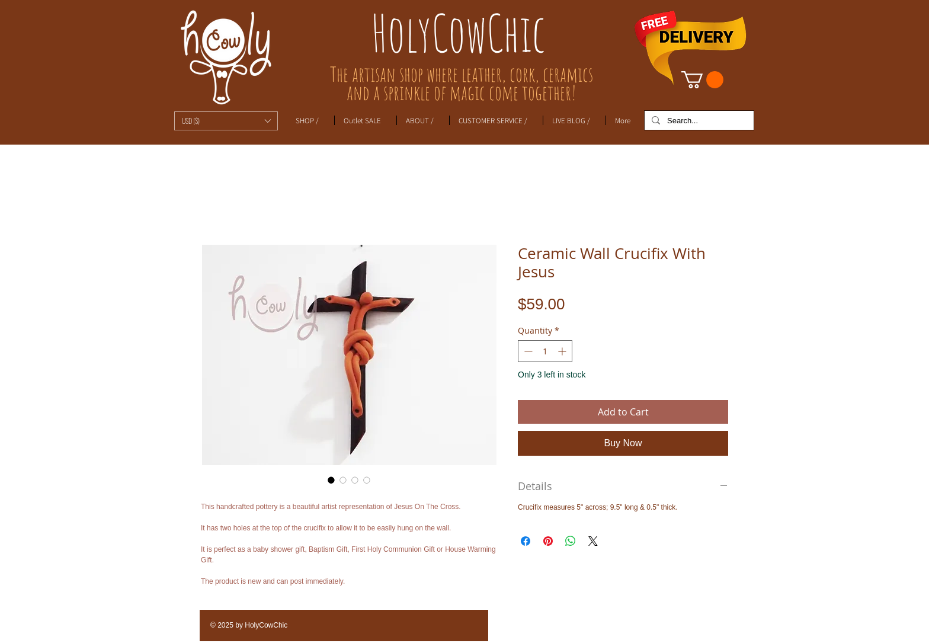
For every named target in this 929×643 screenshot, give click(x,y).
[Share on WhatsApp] (570, 541)
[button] (226, 120)
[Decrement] (527, 351)
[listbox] (226, 120)
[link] (702, 79)
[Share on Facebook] (525, 541)
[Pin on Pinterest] (548, 541)
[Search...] (698, 121)
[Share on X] (593, 541)
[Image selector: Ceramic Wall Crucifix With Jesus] (331, 480)
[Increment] (563, 351)
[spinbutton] (545, 351)
